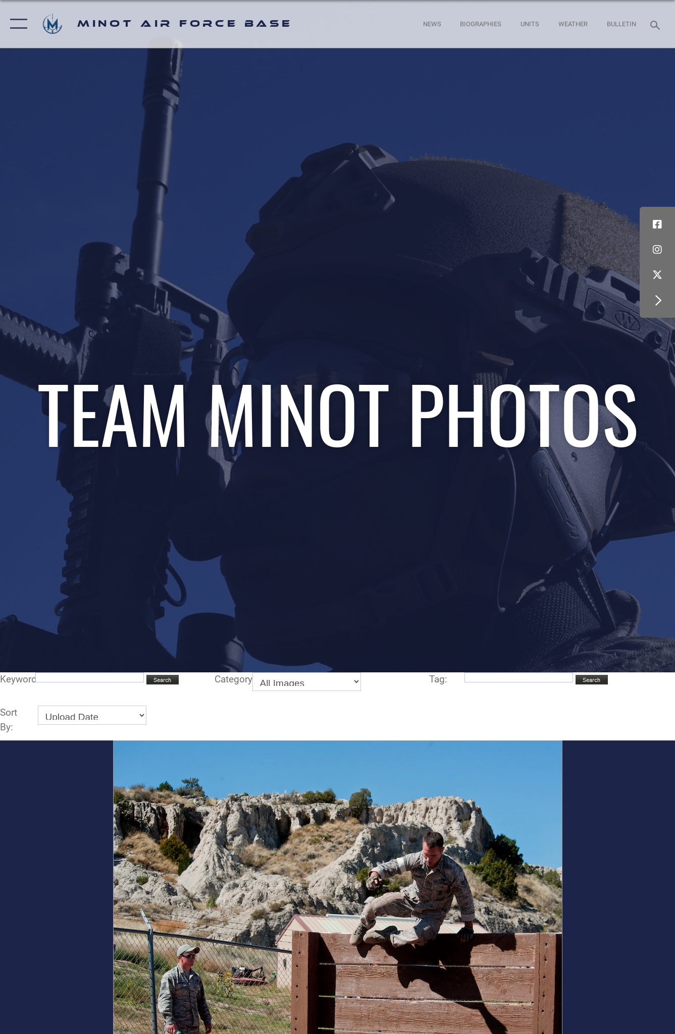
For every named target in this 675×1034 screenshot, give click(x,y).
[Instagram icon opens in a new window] (657, 249)
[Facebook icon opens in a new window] (657, 224)
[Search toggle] (656, 24)
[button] (16, 24)
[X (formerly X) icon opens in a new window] (657, 275)
